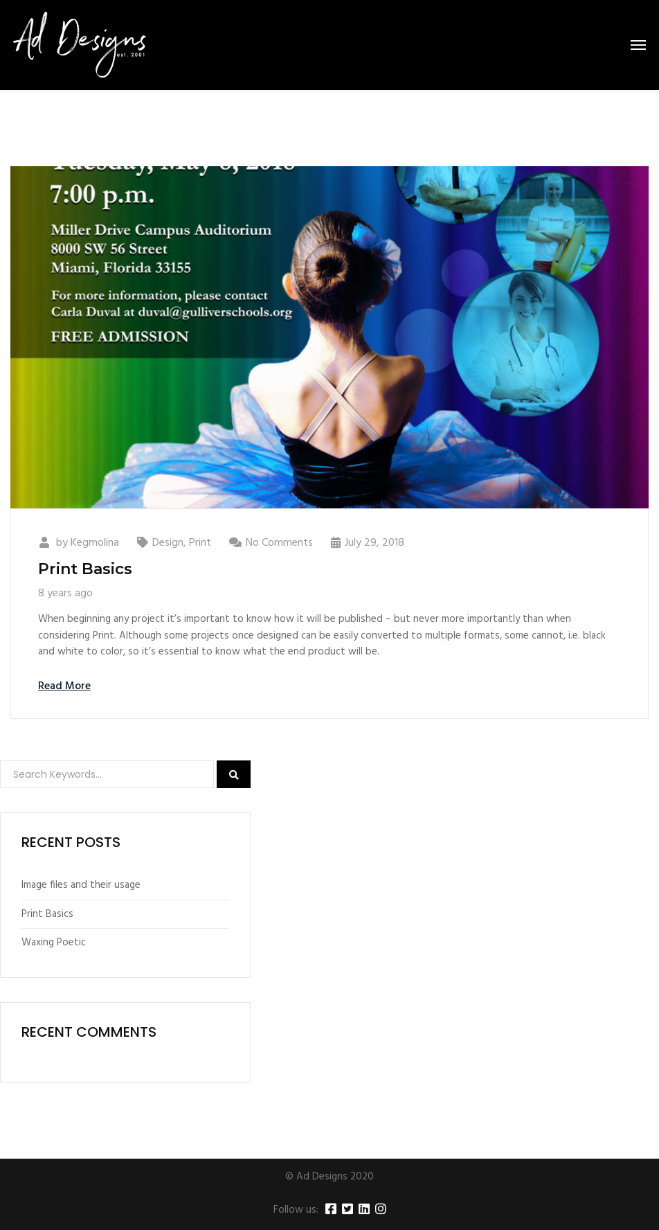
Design (167, 543)
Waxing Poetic (53, 942)
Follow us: (295, 1210)
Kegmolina (95, 543)
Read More (64, 686)
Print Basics (85, 569)
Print (200, 543)
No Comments (279, 543)
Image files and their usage (81, 885)
